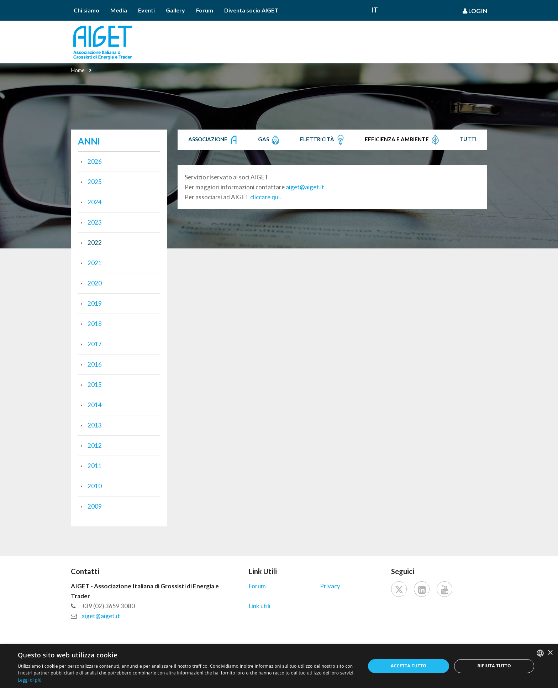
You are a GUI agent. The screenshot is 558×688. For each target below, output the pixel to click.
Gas (269, 140)
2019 (95, 303)
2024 (95, 202)
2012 (95, 445)
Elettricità (323, 140)
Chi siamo (86, 10)
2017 (95, 344)
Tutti (468, 139)
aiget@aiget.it (305, 187)
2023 (95, 222)
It (374, 10)
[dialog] (279, 666)
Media (118, 10)
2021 (95, 263)
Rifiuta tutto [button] (494, 666)
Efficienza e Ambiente (403, 140)
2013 (95, 425)
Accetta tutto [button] (408, 666)
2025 (95, 181)
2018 (95, 323)
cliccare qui (265, 197)
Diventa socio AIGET (251, 10)
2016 (95, 364)
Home (78, 70)
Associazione (213, 140)
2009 (95, 506)
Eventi (146, 10)
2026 (95, 161)
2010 (95, 486)
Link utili (259, 606)
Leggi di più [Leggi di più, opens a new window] (30, 680)
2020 (95, 283)
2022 (95, 242)
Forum (204, 10)
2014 (95, 405)
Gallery (175, 10)
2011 (95, 465)
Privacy (330, 586)
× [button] (550, 653)
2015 (95, 384)
